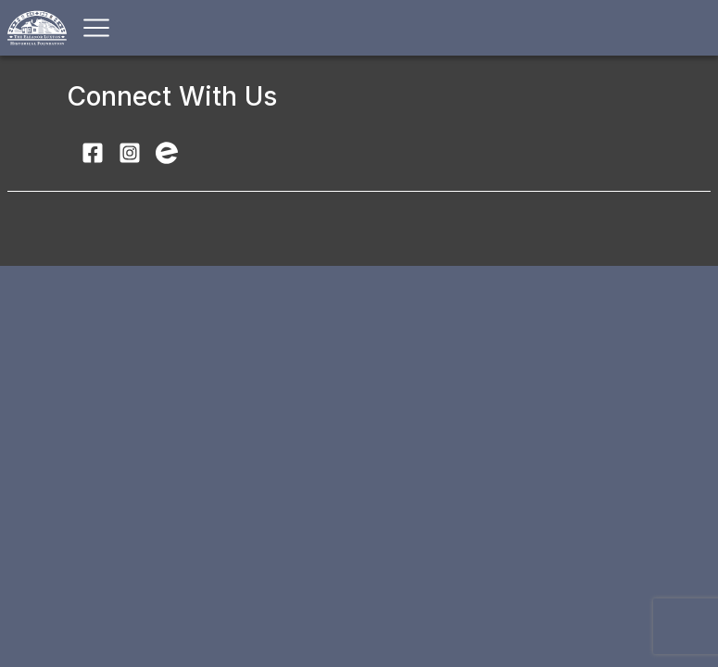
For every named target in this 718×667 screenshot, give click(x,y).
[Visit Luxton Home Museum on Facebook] (93, 151)
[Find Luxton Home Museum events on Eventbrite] (167, 151)
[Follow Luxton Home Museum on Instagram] (130, 151)
